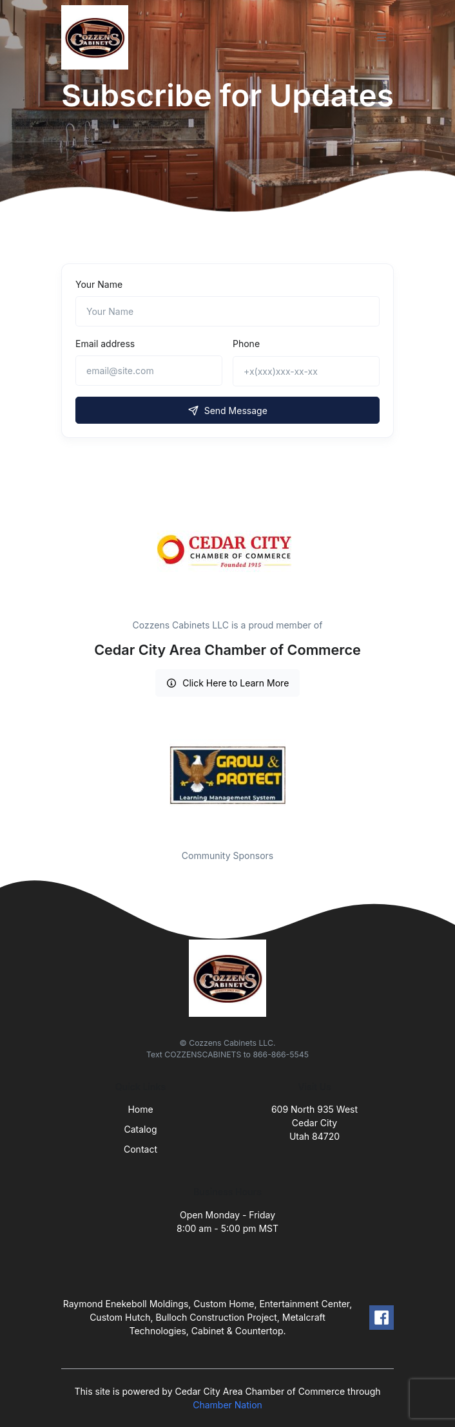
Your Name (98, 284)
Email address (105, 343)
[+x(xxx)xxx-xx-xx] (306, 371)
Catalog (140, 1129)
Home (140, 1109)
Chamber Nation (227, 1404)
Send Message (227, 410)
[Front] (97, 37)
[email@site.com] (148, 370)
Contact (140, 1149)
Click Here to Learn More (227, 682)
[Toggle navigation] (381, 37)
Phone (246, 343)
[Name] (227, 311)
